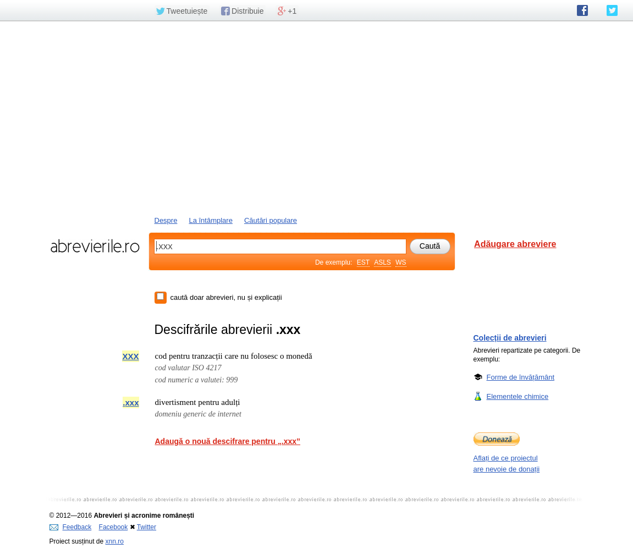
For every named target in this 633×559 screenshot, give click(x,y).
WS (400, 262)
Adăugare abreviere (515, 244)
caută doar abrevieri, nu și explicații (226, 297)
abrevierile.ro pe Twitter (612, 10)
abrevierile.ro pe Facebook (582, 10)
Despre (166, 220)
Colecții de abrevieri (510, 337)
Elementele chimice (518, 396)
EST (363, 262)
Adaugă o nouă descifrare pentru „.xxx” (228, 441)
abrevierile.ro (95, 246)
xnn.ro (115, 541)
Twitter (146, 527)
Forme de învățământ (521, 376)
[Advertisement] (317, 117)
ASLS (382, 262)
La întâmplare (211, 220)
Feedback (70, 527)
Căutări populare (270, 220)
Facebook (113, 527)
